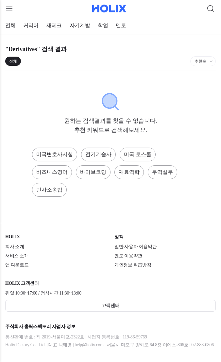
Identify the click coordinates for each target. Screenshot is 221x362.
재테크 (54, 25)
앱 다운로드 (16, 264)
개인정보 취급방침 (132, 264)
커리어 (31, 25)
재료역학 (129, 172)
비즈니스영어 (52, 172)
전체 (10, 25)
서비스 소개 (16, 255)
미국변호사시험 (54, 154)
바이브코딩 (93, 172)
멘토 (121, 25)
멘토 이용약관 (128, 255)
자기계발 (80, 25)
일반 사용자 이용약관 (135, 246)
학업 (103, 25)
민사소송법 (49, 189)
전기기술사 (98, 154)
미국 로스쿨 (137, 154)
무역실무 (162, 172)
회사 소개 (14, 246)
